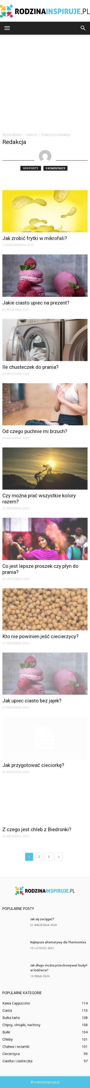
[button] (83, 28)
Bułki (6, 1032)
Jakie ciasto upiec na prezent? (35, 303)
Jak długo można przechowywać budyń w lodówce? (58, 968)
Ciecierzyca (11, 1053)
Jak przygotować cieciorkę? (33, 765)
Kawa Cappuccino (16, 1003)
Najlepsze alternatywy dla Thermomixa (58, 942)
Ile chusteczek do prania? (30, 367)
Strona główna (12, 135)
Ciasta (7, 1010)
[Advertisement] (45, 82)
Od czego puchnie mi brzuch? (34, 431)
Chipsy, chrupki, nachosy (21, 1025)
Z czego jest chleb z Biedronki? (36, 829)
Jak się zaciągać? (42, 919)
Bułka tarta (11, 1017)
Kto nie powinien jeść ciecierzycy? (40, 636)
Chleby (7, 1039)
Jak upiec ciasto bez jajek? (31, 701)
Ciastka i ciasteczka (17, 1061)
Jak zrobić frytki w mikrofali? (34, 238)
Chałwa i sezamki (15, 1046)
